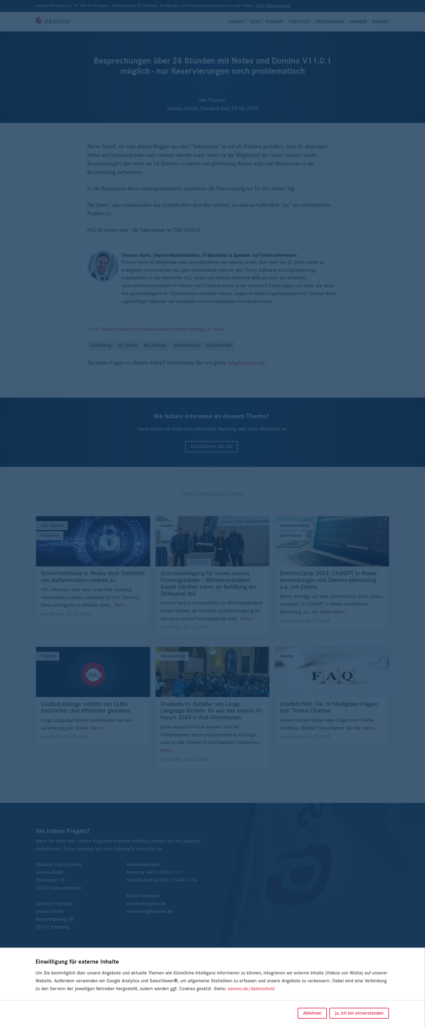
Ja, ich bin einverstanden (359, 1013)
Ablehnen (312, 1013)
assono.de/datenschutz (251, 988)
